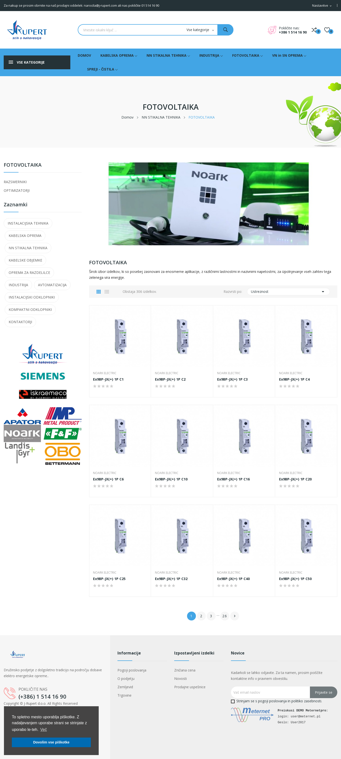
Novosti (180, 678)
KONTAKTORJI (20, 321)
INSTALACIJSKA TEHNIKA (28, 223)
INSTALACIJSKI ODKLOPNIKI (32, 297)
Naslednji (234, 616)
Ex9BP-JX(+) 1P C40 (233, 579)
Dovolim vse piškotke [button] (51, 742)
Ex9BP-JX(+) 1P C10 (171, 479)
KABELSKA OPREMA (25, 235)
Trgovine (124, 695)
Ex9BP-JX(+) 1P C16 (233, 479)
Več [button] (43, 729)
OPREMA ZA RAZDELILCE (29, 272)
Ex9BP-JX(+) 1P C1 (108, 379)
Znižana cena (184, 670)
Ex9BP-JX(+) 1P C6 (108, 479)
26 (224, 616)
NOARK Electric (104, 373)
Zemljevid (125, 687)
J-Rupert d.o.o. (35, 703)
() (327, 29)
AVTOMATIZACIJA (52, 284)
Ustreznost (288, 292)
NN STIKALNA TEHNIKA (28, 248)
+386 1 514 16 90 (293, 32)
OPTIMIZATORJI (17, 190)
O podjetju (125, 678)
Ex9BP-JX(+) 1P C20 (295, 479)
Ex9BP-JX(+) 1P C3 (232, 379)
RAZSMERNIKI (15, 181)
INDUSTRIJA (18, 284)
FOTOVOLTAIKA (22, 165)
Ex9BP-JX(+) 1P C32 (171, 579)
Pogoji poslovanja (131, 670)
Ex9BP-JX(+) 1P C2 (170, 379)
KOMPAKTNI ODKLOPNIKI (30, 309)
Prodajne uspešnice (190, 687)
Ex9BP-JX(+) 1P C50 (295, 579)
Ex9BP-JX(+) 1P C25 (109, 579)
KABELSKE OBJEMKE (25, 260)
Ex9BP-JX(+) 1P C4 (294, 379)
